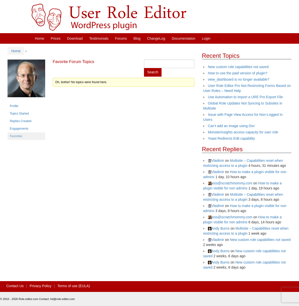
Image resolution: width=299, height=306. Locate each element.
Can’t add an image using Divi (231, 126)
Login (206, 38)
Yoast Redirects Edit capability (231, 138)
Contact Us (15, 286)
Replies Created (20, 121)
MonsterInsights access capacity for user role (243, 132)
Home (39, 38)
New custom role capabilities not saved (238, 67)
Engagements (19, 128)
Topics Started (19, 113)
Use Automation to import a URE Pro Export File (245, 97)
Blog (136, 38)
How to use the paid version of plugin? (237, 73)
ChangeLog (156, 38)
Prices (55, 38)
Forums (121, 38)
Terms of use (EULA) (73, 286)
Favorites (16, 136)
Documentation (183, 38)
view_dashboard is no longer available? (238, 79)
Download (75, 38)
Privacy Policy (40, 286)
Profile (14, 106)
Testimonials (99, 38)
